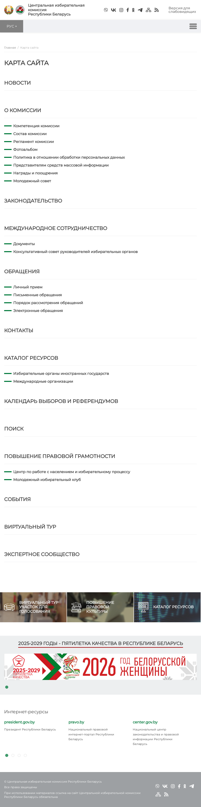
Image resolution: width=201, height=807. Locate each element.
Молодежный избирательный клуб (47, 479)
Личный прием (27, 287)
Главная (10, 47)
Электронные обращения (38, 310)
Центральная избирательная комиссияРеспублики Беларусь (56, 10)
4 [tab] (25, 755)
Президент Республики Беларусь (30, 729)
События (17, 499)
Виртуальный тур (30, 527)
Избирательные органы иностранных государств (61, 373)
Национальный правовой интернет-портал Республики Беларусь (91, 734)
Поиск (14, 429)
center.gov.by (145, 722)
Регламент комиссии (33, 141)
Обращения (22, 272)
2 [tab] (13, 755)
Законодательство (33, 201)
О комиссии (22, 110)
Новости (17, 83)
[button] (193, 26)
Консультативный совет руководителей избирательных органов (75, 251)
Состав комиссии (30, 134)
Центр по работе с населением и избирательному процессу (71, 472)
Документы (24, 244)
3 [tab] (19, 755)
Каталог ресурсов (31, 358)
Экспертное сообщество (41, 554)
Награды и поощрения (35, 173)
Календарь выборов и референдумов (61, 401)
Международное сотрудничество (55, 228)
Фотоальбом (25, 149)
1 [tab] (7, 687)
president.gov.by (19, 722)
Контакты (18, 330)
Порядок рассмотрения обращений (48, 303)
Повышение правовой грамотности (59, 456)
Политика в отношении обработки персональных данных (69, 157)
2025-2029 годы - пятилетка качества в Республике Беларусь (100, 643)
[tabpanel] (100, 667)
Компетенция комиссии (36, 126)
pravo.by (76, 722)
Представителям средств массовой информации (61, 165)
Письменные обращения (37, 295)
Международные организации (43, 381)
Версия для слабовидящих (182, 10)
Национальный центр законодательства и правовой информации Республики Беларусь (156, 737)
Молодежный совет (32, 181)
